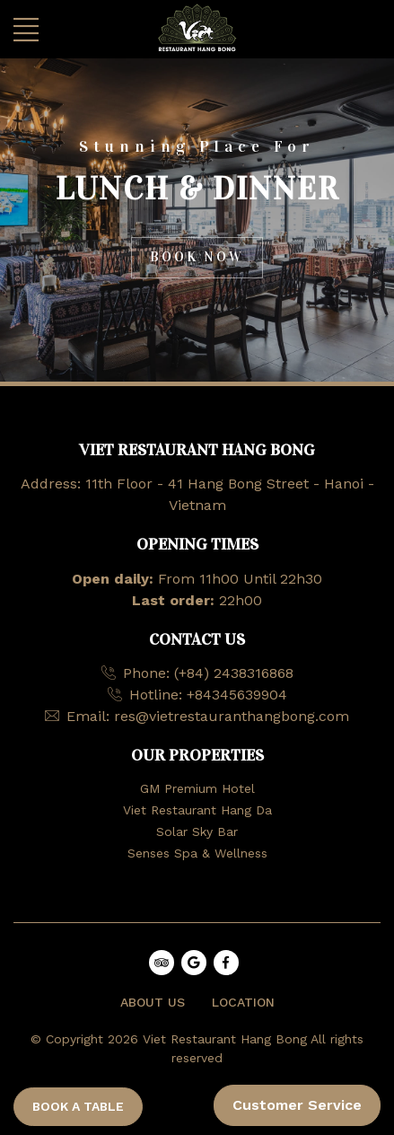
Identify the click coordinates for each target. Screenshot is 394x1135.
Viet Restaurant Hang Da (197, 810)
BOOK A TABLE (78, 1106)
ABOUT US (152, 1002)
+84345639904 (237, 694)
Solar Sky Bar (197, 831)
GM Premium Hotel (197, 788)
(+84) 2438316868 (233, 673)
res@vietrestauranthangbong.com (231, 716)
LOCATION (243, 1002)
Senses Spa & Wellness (197, 853)
